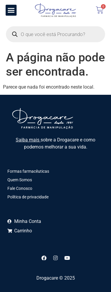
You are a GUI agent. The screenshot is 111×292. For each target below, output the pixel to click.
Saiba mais (28, 140)
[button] (11, 10)
